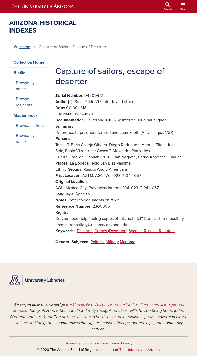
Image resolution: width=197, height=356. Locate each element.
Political (98, 242)
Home (24, 46)
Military (112, 242)
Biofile (19, 72)
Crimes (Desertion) (110, 230)
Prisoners (85, 230)
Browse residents (24, 102)
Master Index (25, 115)
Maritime (127, 242)
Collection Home (29, 62)
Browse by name (25, 85)
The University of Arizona (139, 350)
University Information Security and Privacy (98, 343)
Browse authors (30, 125)
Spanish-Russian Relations (152, 230)
